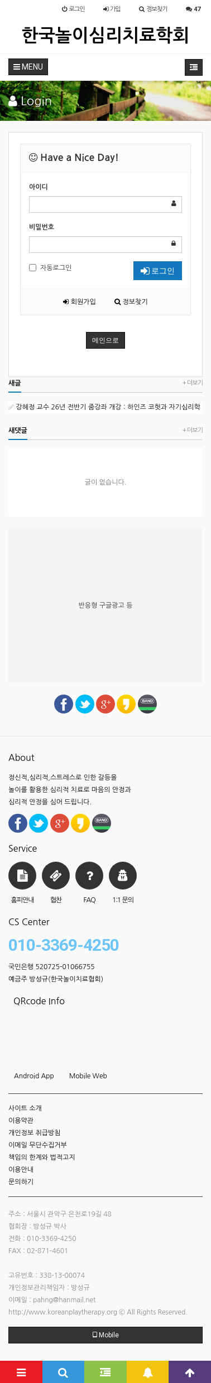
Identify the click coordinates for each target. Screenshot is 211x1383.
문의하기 (20, 1182)
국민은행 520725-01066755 (51, 967)
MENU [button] (28, 66)
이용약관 (20, 1120)
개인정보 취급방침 (34, 1133)
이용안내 (20, 1169)
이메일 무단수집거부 (37, 1145)
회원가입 (79, 302)
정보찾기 (130, 302)
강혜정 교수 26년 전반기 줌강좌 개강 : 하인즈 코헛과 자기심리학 (104, 407)
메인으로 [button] (105, 340)
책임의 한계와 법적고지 (41, 1157)
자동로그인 (50, 267)
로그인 (158, 270)
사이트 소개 (25, 1108)
